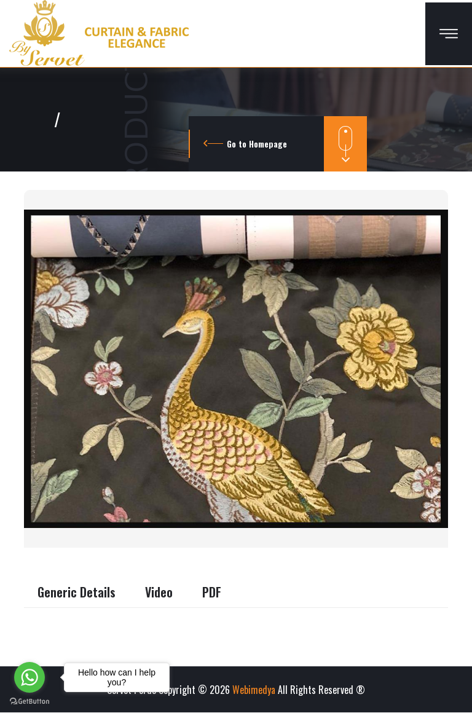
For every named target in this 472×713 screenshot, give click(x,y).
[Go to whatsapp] (29, 677)
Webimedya (253, 689)
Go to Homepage (257, 143)
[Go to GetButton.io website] (29, 700)
